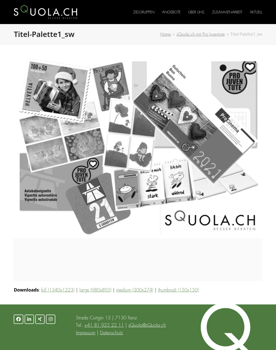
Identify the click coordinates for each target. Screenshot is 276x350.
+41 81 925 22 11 (104, 325)
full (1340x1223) (57, 290)
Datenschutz (111, 333)
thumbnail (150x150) (178, 290)
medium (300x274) (134, 290)
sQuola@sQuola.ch (147, 325)
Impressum (85, 333)
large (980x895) (95, 290)
